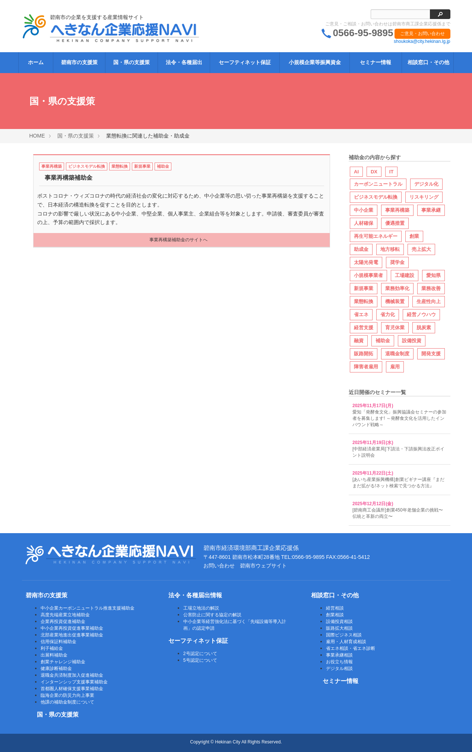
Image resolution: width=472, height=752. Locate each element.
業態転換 (119, 166)
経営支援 (363, 327)
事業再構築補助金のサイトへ (178, 239)
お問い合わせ (219, 566)
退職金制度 (397, 353)
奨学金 (397, 262)
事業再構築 (51, 166)
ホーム (36, 62)
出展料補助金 (54, 655)
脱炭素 (423, 327)
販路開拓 (363, 353)
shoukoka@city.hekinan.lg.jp (422, 41)
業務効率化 (397, 288)
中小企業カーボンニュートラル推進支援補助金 (87, 608)
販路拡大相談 (339, 628)
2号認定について (200, 653)
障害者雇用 (366, 366)
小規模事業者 (368, 275)
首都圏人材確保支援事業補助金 (72, 688)
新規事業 (142, 166)
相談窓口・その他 (428, 62)
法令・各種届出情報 (195, 595)
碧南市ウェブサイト (263, 566)
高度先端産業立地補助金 (65, 614)
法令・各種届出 (184, 62)
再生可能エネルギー (375, 236)
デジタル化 (426, 184)
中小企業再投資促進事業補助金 (72, 628)
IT (391, 171)
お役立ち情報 (339, 661)
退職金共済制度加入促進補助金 (72, 675)
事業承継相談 (339, 655)
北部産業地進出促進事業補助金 (72, 635)
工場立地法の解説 (201, 608)
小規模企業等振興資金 (315, 62)
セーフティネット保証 (245, 62)
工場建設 (404, 275)
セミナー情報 (375, 62)
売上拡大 (421, 249)
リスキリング (423, 197)
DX (374, 171)
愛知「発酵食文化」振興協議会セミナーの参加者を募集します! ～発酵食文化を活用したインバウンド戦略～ (399, 418)
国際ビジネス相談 (344, 635)
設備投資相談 (339, 621)
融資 (359, 340)
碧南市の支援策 (79, 62)
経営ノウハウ (421, 314)
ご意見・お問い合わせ (422, 33)
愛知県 (433, 275)
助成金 (361, 249)
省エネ (361, 314)
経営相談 (335, 608)
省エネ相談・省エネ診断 (350, 648)
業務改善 (431, 288)
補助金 (163, 166)
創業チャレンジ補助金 (63, 661)
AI (356, 171)
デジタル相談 (339, 668)
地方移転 (390, 249)
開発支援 (431, 353)
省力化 (387, 314)
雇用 (395, 366)
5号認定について (200, 660)
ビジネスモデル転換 (86, 166)
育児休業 (395, 327)
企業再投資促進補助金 (63, 621)
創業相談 (335, 614)
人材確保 (363, 223)
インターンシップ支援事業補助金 (74, 682)
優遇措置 (395, 223)
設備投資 (411, 340)
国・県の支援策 (131, 62)
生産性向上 (428, 301)
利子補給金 (52, 648)
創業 (414, 236)
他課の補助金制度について (67, 702)
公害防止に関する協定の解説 (212, 614)
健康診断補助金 (56, 668)
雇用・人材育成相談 (346, 641)
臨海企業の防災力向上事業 (67, 695)
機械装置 (395, 301)
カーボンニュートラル (378, 184)
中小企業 (363, 210)
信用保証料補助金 (58, 641)
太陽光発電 (366, 262)
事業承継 (431, 210)
